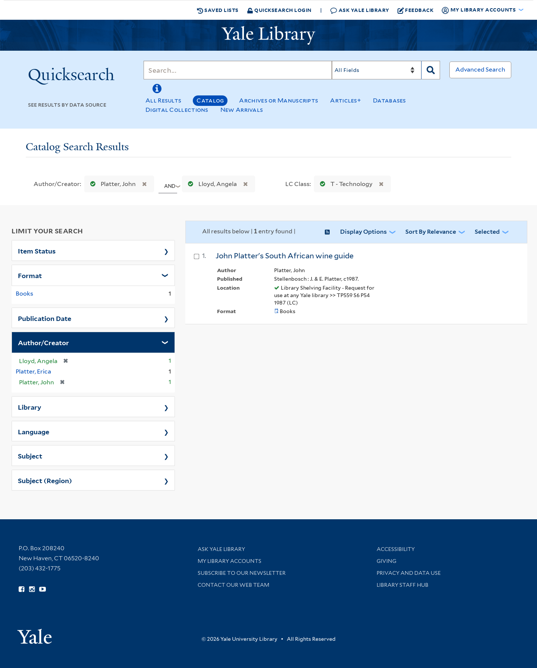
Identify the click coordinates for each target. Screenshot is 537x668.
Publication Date (44, 317)
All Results (163, 100)
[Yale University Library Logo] (268, 35)
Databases (389, 100)
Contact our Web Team (233, 585)
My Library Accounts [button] (479, 10)
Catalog (210, 100)
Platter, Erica (33, 371)
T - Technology (344, 184)
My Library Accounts (229, 561)
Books (24, 293)
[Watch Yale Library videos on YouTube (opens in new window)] (42, 589)
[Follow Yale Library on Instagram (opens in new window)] (32, 589)
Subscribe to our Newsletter (242, 573)
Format (30, 275)
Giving (386, 561)
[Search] (238, 70)
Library (29, 406)
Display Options (363, 231)
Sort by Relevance (430, 231)
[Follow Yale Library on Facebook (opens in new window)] (21, 589)
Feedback (416, 10)
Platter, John (111, 184)
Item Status (37, 250)
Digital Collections (176, 109)
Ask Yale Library (359, 10)
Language (33, 431)
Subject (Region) (45, 480)
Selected (487, 231)
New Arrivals (241, 109)
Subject (30, 455)
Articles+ (345, 100)
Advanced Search (480, 69)
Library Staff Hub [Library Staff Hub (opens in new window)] (402, 585)
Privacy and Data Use (409, 573)
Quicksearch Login (279, 9)
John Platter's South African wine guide (285, 255)
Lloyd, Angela (210, 184)
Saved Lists (218, 10)
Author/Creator (43, 342)
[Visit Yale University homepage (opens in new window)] (34, 634)
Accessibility (396, 549)
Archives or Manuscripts (278, 100)
